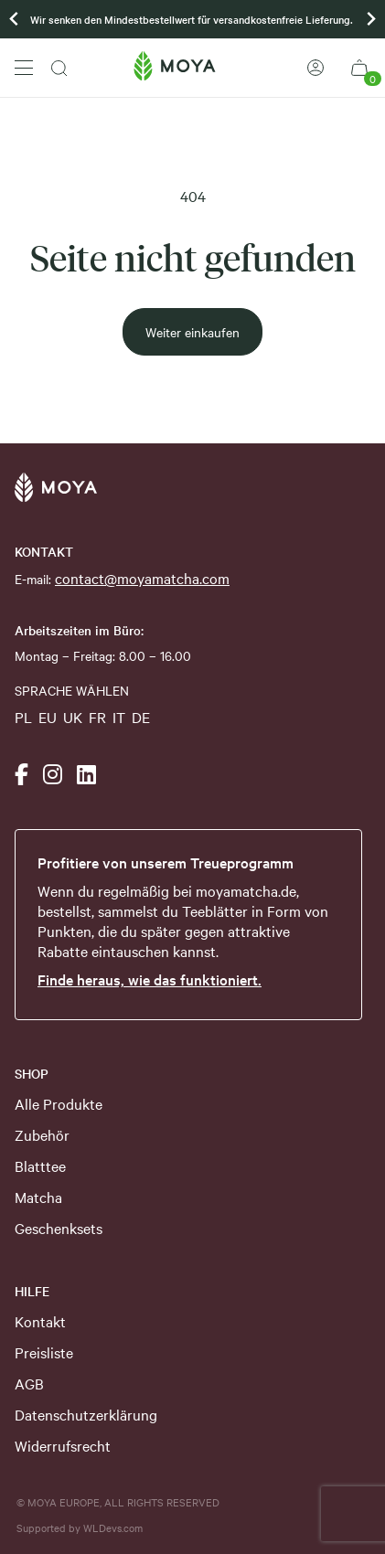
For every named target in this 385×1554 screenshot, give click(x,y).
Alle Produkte (58, 1103)
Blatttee (40, 1165)
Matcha (38, 1197)
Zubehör (42, 1134)
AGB (29, 1383)
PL (23, 717)
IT (118, 717)
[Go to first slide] (370, 19)
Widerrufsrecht (63, 1445)
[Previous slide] (14, 19)
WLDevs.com (113, 1527)
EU (47, 717)
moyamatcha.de (246, 890)
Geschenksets (58, 1228)
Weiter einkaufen (192, 332)
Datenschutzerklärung (86, 1414)
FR (97, 717)
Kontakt (40, 1321)
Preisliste (44, 1352)
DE (141, 717)
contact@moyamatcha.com (142, 578)
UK (72, 717)
